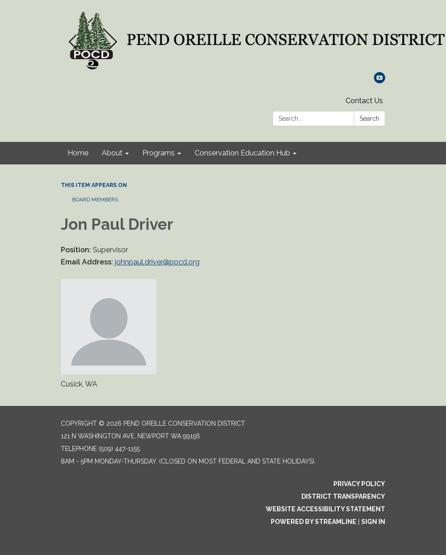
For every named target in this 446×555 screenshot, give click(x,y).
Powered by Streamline (313, 521)
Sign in (373, 521)
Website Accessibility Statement (325, 509)
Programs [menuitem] (158, 153)
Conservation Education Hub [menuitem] (242, 153)
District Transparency (343, 496)
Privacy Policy (359, 483)
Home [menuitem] (78, 153)
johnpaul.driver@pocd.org (157, 262)
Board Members (95, 199)
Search (369, 118)
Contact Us (364, 100)
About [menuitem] (112, 153)
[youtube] (379, 81)
